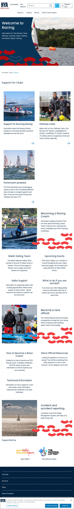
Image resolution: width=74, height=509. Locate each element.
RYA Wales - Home (7, 72)
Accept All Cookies (51, 505)
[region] (37, 503)
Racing (36, 12)
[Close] (71, 500)
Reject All (65, 505)
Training (28, 12)
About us (20, 12)
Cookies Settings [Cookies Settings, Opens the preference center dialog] (12, 505)
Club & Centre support (49, 12)
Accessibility (14, 4)
